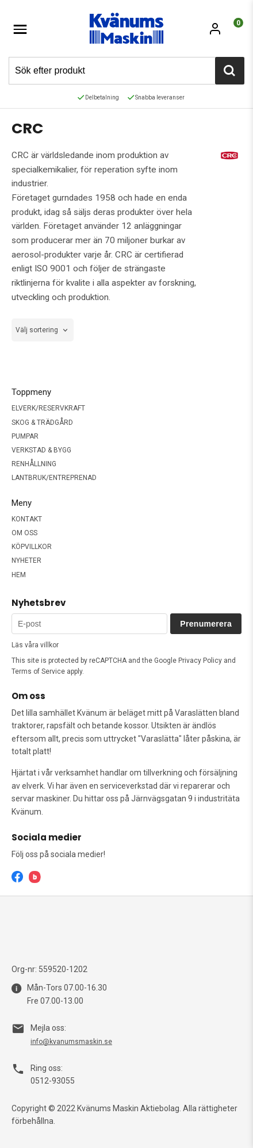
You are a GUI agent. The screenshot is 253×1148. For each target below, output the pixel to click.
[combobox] (43, 330)
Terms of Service (38, 671)
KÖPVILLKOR (32, 547)
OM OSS (24, 533)
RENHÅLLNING (34, 464)
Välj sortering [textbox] (37, 330)
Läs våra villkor (35, 645)
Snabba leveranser (156, 97)
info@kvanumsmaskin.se (71, 1042)
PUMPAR (25, 436)
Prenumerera (206, 623)
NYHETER (26, 560)
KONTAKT (27, 519)
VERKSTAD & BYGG (41, 450)
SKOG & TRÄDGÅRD (42, 422)
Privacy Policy (200, 660)
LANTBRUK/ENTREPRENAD (54, 478)
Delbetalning (98, 97)
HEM (19, 575)
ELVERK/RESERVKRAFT (48, 408)
